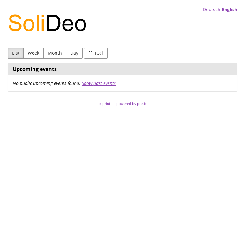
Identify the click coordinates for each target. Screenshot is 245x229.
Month (55, 53)
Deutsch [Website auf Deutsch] (211, 9)
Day (74, 53)
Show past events (99, 83)
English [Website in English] (229, 9)
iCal (95, 53)
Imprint (104, 103)
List (15, 53)
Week (33, 53)
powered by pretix (131, 103)
